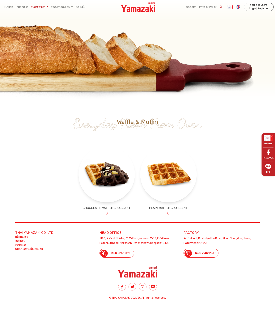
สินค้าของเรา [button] (38, 7)
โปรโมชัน (20, 241)
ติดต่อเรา (191, 7)
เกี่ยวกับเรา (22, 7)
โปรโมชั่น (80, 7)
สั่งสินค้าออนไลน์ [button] (61, 7)
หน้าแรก (8, 7)
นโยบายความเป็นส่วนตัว (29, 249)
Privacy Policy (208, 7)
